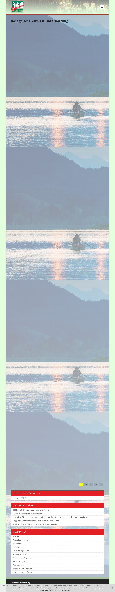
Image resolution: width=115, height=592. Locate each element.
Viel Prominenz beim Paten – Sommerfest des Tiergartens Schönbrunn (87, 336)
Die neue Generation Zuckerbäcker (27, 513)
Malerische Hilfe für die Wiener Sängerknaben (55, 93)
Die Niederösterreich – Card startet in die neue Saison (88, 386)
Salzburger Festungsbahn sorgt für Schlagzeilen (56, 194)
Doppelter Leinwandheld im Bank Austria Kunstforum (56, 47)
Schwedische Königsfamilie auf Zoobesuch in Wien (22, 380)
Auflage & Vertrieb (21, 554)
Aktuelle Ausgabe (20, 540)
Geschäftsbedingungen (23, 558)
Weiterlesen (19, 68)
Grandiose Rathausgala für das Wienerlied (24, 142)
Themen (16, 536)
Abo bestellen (19, 565)
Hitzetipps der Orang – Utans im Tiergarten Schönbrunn (55, 352)
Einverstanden (64, 590)
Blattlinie (17, 543)
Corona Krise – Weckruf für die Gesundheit (88, 93)
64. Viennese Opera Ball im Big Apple (24, 435)
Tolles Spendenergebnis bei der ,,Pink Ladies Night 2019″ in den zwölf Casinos (88, 194)
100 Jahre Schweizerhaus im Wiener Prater (31, 510)
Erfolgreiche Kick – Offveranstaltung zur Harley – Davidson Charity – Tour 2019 (56, 248)
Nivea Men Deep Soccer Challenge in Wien (88, 288)
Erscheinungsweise (21, 551)
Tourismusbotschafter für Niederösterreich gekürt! (35, 524)
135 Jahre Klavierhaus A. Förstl (24, 283)
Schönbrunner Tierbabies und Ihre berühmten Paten (22, 97)
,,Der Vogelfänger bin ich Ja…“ (23, 238)
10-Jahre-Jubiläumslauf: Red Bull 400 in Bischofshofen (88, 45)
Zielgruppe (17, 547)
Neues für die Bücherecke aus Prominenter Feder (56, 454)
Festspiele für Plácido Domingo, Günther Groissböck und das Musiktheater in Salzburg (23, 48)
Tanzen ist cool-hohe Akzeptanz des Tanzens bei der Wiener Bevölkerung (88, 140)
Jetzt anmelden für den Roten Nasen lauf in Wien (88, 241)
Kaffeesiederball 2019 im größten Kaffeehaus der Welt (56, 400)
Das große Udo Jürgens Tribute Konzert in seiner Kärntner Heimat (56, 297)
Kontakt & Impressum (22, 568)
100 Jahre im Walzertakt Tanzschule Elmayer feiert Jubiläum (57, 140)
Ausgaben (18, 498)
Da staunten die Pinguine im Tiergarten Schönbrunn (24, 193)
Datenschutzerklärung (22, 572)
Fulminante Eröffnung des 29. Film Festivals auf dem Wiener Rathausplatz (24, 330)
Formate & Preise (20, 561)
